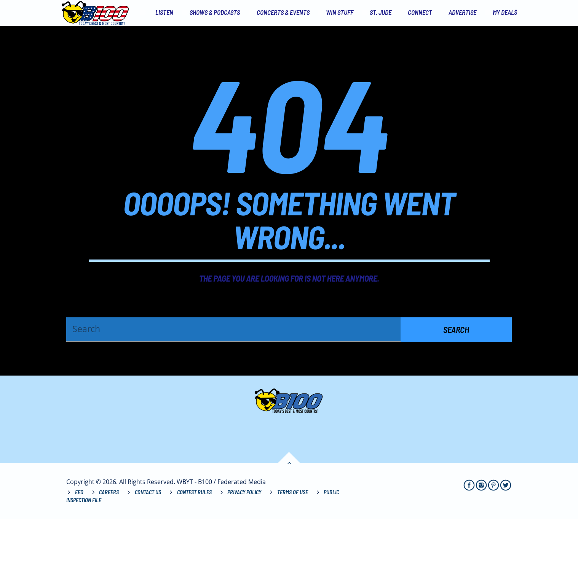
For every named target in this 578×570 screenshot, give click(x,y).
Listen (164, 12)
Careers (109, 543)
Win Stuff (339, 12)
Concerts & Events (283, 12)
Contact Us (148, 543)
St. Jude (380, 12)
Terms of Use (292, 543)
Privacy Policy (244, 543)
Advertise (462, 12)
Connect (420, 12)
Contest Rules (194, 543)
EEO (79, 543)
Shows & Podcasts (215, 12)
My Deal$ (505, 12)
